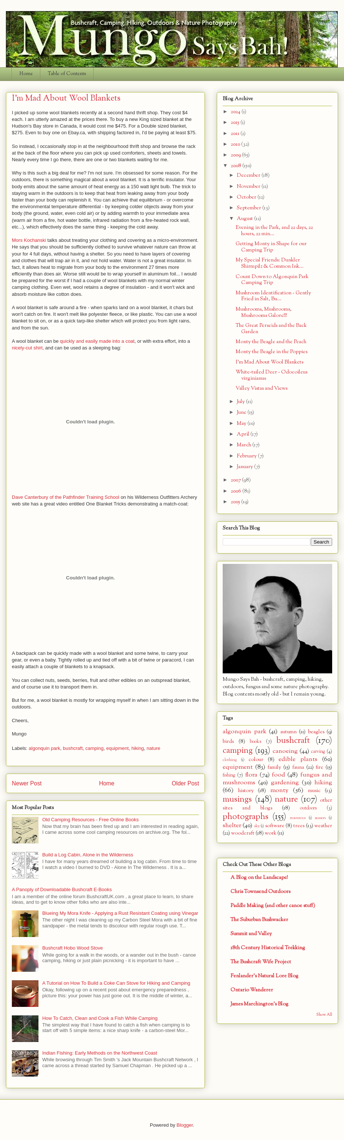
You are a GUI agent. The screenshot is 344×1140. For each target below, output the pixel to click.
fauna (298, 767)
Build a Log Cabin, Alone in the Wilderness (87, 854)
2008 (236, 165)
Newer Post (27, 783)
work (270, 833)
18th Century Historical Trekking (267, 947)
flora (251, 775)
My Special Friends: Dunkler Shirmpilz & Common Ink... (270, 263)
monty (279, 790)
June (242, 412)
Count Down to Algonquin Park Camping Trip (272, 280)
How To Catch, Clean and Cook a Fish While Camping (100, 1018)
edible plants (298, 759)
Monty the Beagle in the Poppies (271, 351)
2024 (236, 111)
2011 (235, 133)
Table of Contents (67, 74)
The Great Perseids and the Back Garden (271, 328)
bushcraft (72, 748)
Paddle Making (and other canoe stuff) (272, 905)
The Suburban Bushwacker (259, 919)
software (274, 825)
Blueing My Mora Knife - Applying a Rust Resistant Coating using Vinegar (120, 913)
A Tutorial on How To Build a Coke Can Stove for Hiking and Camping (116, 983)
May (242, 423)
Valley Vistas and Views (261, 388)
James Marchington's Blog (259, 1004)
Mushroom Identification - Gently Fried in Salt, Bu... (273, 296)
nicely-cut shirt (27, 348)
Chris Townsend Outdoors (260, 891)
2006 (236, 491)
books (255, 741)
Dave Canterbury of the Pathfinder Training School (65, 497)
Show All (324, 1015)
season (320, 818)
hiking (137, 748)
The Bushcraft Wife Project (260, 961)
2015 (235, 122)
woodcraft (242, 833)
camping (94, 748)
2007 (236, 480)
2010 (236, 144)
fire (319, 767)
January (245, 466)
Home (26, 74)
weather (323, 825)
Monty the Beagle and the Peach (271, 341)
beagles (316, 731)
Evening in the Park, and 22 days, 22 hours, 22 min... (274, 230)
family (274, 767)
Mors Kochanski (29, 240)
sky (257, 826)
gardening (285, 782)
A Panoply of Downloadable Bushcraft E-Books (62, 889)
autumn (288, 731)
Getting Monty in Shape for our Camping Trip (271, 247)
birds (228, 741)
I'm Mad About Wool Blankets (269, 362)
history (246, 790)
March (244, 445)
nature (153, 748)
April (243, 434)
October (247, 197)
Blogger (184, 1125)
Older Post (185, 783)
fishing (229, 775)
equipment (117, 748)
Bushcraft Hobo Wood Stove (72, 948)
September (249, 208)
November (249, 186)
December (249, 175)
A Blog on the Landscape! (259, 877)
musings (237, 799)
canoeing (285, 751)
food (278, 775)
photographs (246, 817)
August (245, 218)
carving (318, 751)
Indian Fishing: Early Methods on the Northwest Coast (99, 1053)
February (247, 456)
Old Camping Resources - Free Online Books (90, 819)
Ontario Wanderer (251, 990)
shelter (232, 825)
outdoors (308, 808)
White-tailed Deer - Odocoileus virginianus (271, 375)
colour (256, 759)
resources (298, 818)
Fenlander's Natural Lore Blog (264, 976)
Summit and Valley (251, 933)
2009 (236, 155)
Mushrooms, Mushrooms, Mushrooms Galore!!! (263, 312)
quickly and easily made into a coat (97, 341)
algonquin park (44, 748)
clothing (230, 760)
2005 (236, 501)
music (314, 790)
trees (298, 825)
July (241, 401)
